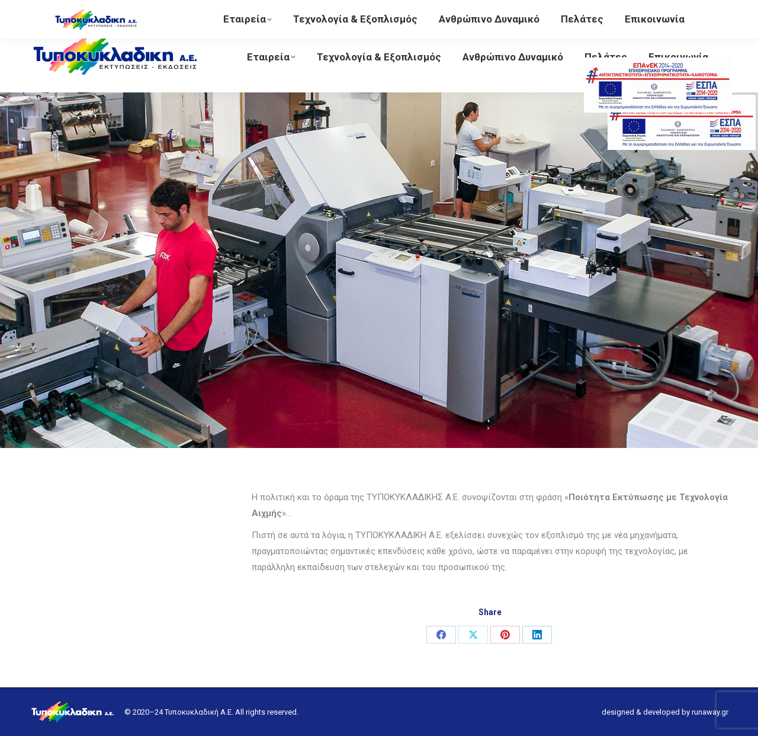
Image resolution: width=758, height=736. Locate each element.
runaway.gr (710, 712)
